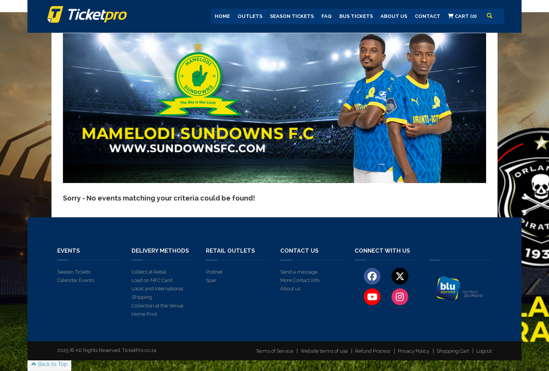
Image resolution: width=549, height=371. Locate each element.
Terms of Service (274, 351)
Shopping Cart (453, 351)
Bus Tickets (356, 16)
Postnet (214, 272)
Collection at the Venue (157, 306)
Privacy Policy (413, 351)
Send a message (299, 272)
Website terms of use (324, 351)
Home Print (144, 314)
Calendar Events (75, 280)
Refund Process (372, 351)
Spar (211, 280)
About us (290, 288)
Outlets (250, 16)
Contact (427, 16)
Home (222, 16)
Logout (484, 351)
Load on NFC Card (152, 280)
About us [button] (393, 16)
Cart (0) (462, 16)
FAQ (326, 16)
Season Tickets (292, 16)
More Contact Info (299, 280)
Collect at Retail (149, 272)
